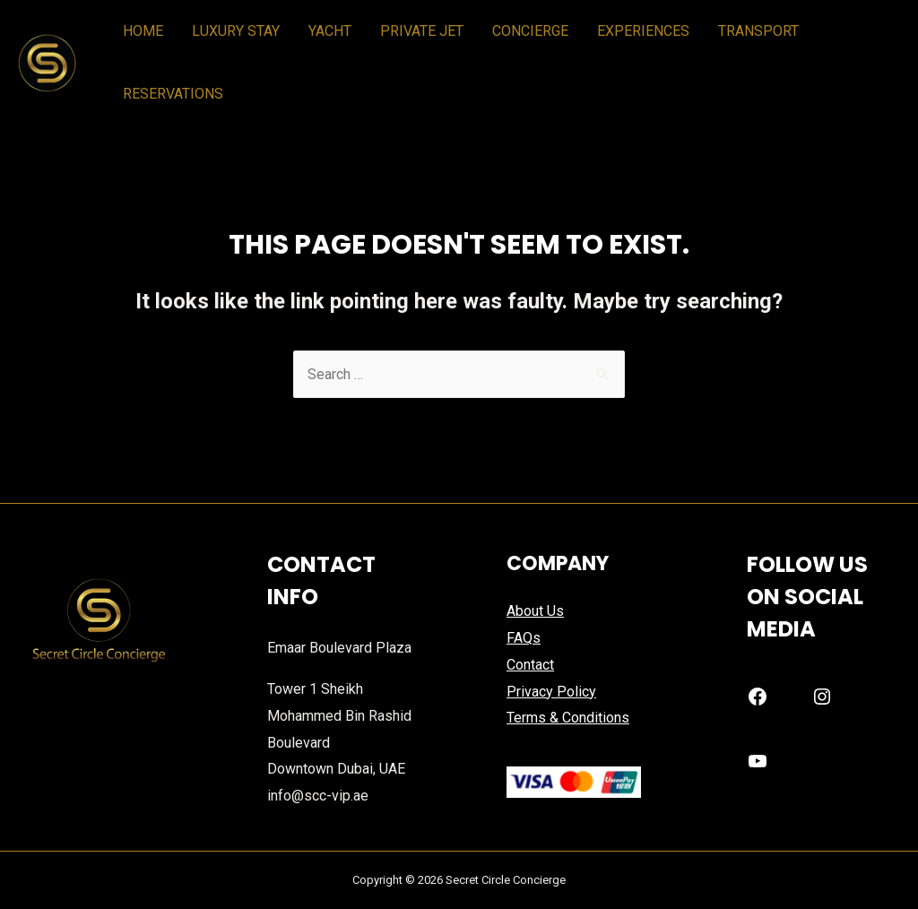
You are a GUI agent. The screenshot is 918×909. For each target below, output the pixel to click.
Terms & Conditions (568, 717)
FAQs (524, 637)
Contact (530, 664)
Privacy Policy (551, 691)
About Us (535, 610)
